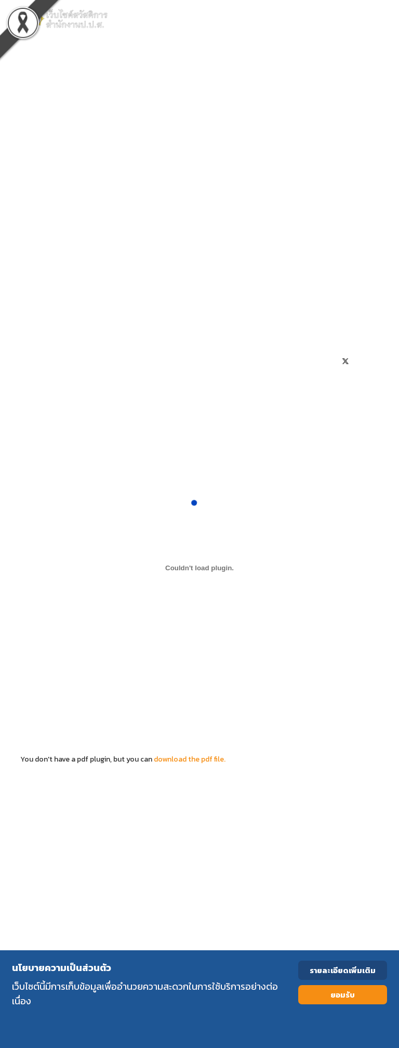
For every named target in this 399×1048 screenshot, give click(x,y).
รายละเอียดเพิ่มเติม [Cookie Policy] (343, 970)
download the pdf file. (189, 759)
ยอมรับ (342, 995)
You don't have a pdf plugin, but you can (199, 753)
